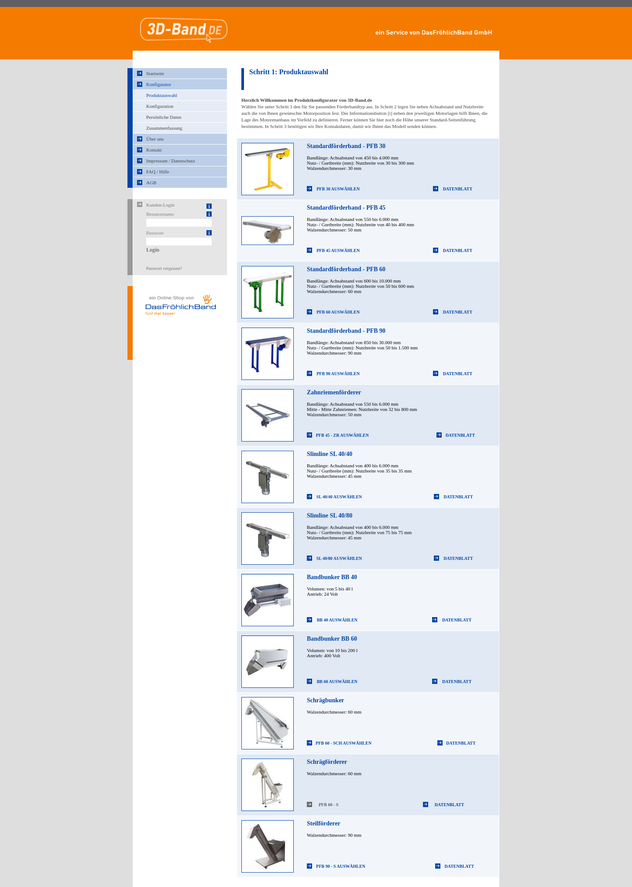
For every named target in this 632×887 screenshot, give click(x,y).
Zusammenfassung (164, 128)
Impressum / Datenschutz (170, 160)
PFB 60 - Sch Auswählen (343, 743)
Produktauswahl (161, 95)
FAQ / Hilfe (157, 171)
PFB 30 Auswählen (338, 188)
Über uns (155, 139)
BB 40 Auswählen (337, 620)
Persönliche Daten (163, 117)
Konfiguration (159, 106)
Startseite (155, 73)
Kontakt (153, 149)
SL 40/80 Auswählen (339, 558)
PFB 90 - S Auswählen (340, 866)
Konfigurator (158, 84)
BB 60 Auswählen (337, 681)
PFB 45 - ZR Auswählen (342, 435)
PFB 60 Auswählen (338, 312)
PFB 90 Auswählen (338, 373)
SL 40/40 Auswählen (339, 496)
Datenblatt (457, 188)
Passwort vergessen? (164, 268)
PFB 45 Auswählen (338, 250)
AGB (151, 182)
